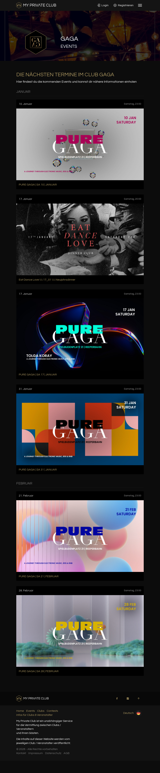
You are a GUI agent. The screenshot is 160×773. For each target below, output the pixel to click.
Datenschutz (53, 753)
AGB (67, 753)
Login (102, 5)
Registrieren (123, 5)
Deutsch (132, 713)
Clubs (40, 710)
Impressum (35, 753)
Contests (52, 710)
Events (30, 710)
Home (20, 710)
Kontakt (21, 753)
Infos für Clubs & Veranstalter (34, 715)
